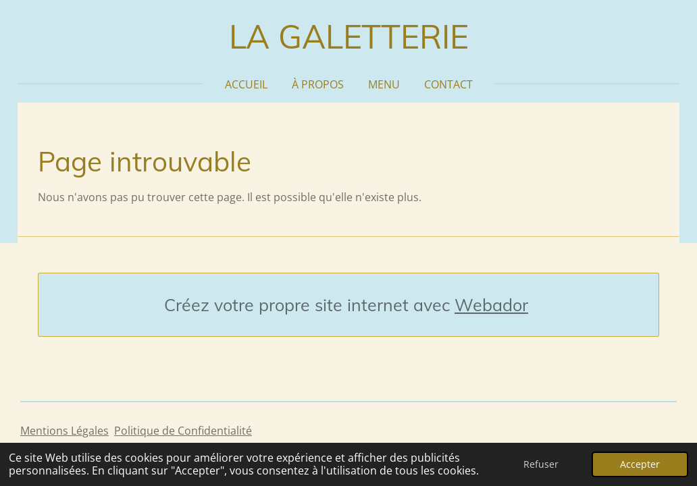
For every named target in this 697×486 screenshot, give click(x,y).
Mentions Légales (64, 430)
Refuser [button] (541, 464)
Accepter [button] (640, 464)
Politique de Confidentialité (183, 430)
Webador (491, 304)
